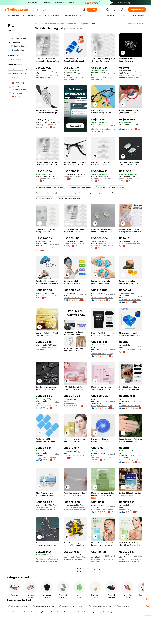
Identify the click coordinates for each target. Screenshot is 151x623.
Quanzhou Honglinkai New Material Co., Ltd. (130, 406)
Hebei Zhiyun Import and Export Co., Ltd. (47, 295)
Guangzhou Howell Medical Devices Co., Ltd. (130, 300)
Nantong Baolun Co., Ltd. (73, 298)
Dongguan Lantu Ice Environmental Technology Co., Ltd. (75, 77)
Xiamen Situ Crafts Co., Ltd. (74, 244)
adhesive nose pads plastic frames (49, 187)
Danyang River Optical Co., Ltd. (130, 75)
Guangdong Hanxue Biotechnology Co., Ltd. (75, 403)
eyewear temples (62, 193)
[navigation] (19, 297)
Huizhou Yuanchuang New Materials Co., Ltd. (130, 244)
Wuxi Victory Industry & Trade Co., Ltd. (47, 405)
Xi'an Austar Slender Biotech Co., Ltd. (75, 455)
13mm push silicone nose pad (100, 606)
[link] (147, 599)
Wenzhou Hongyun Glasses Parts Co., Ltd (103, 246)
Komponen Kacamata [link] (88, 24)
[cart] (115, 10)
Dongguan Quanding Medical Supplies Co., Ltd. (47, 457)
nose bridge (107, 612)
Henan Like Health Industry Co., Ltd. (47, 507)
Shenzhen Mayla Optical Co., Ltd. (103, 129)
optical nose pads (116, 187)
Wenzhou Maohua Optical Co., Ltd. (130, 179)
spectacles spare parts (87, 612)
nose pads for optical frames (79, 187)
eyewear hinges (123, 606)
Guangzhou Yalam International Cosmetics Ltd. (103, 510)
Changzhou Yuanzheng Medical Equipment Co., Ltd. (47, 179)
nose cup (100, 187)
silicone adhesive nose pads (69, 198)
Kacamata (72, 24)
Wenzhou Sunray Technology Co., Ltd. (47, 559)
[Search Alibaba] (58, 9)
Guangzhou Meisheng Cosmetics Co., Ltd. (103, 406)
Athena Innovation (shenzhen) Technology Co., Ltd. (103, 354)
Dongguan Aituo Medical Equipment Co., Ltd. (103, 179)
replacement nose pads (84, 193)
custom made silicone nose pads (111, 193)
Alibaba (37, 24)
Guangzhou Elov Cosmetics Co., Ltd (103, 559)
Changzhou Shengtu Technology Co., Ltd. (47, 248)
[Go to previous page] (74, 570)
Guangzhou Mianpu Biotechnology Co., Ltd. (130, 460)
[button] (84, 9)
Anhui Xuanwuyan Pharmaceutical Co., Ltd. (130, 510)
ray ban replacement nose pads (71, 606)
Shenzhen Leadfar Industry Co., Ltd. (103, 457)
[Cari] (92, 10)
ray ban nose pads (44, 612)
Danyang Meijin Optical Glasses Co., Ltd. (75, 557)
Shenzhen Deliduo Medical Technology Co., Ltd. (47, 75)
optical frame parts (65, 612)
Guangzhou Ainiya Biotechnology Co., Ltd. (47, 347)
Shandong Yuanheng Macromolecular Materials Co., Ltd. (130, 349)
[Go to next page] (104, 570)
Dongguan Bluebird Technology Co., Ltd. (75, 177)
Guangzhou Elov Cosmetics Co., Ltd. (130, 559)
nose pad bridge (43, 193)
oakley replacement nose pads (20, 612)
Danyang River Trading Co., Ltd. (47, 125)
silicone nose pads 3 (44, 198)
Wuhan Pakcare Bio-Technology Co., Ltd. (130, 127)
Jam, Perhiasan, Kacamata (54, 24)
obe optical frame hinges (18, 606)
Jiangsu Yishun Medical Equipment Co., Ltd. (103, 298)
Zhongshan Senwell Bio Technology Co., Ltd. (75, 507)
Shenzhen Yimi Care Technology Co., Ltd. (103, 77)
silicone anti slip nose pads (43, 606)
